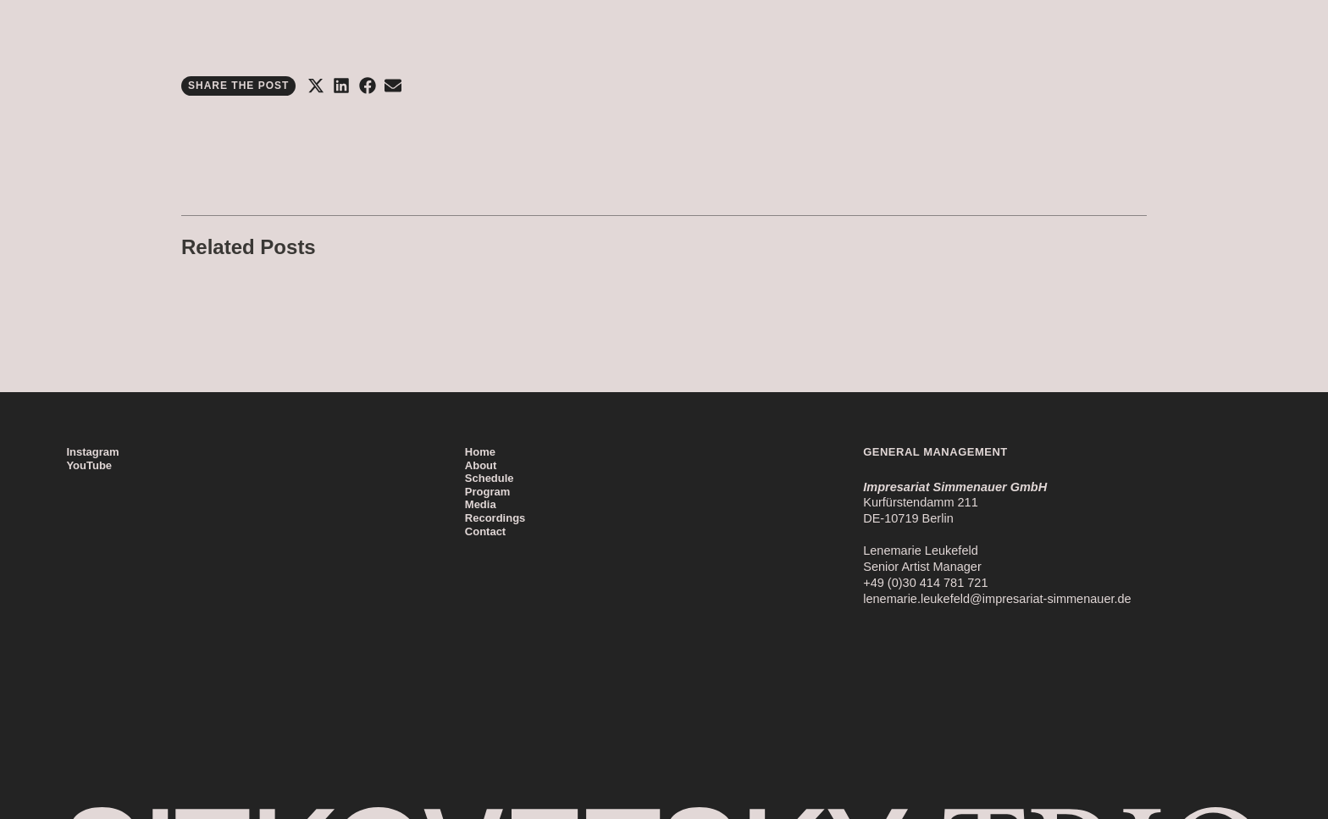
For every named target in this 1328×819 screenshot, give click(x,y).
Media (480, 504)
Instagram (92, 451)
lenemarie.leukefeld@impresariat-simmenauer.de (997, 599)
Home (480, 451)
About (481, 465)
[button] (315, 86)
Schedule (489, 478)
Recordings (495, 518)
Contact (485, 531)
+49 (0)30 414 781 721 (925, 582)
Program (487, 491)
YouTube (89, 465)
